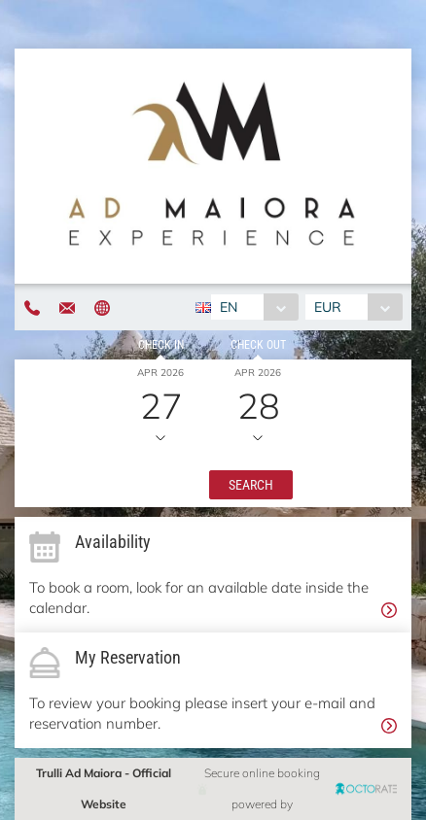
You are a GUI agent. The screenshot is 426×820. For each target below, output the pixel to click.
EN (228, 307)
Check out (258, 345)
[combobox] (254, 307)
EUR (327, 307)
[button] (251, 484)
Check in (161, 345)
